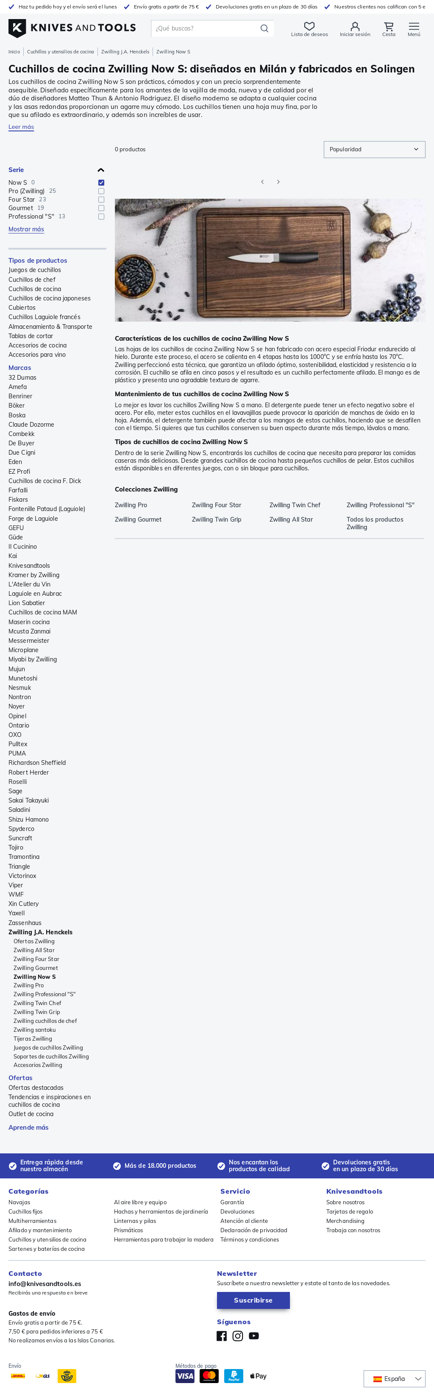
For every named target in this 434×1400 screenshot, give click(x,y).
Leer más (21, 127)
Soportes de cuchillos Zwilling (51, 1056)
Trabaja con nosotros (353, 1230)
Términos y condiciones (249, 1239)
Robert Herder (28, 772)
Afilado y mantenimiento (40, 1230)
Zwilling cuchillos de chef (45, 1020)
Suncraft (20, 838)
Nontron (19, 697)
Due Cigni (21, 452)
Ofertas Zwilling (34, 941)
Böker (16, 405)
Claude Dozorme (31, 424)
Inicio (14, 52)
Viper (15, 885)
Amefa (17, 387)
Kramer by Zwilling (33, 575)
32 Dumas (22, 377)
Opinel (17, 716)
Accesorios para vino (37, 354)
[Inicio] (72, 26)
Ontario (18, 725)
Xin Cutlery (23, 904)
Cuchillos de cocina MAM (42, 612)
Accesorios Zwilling (38, 1064)
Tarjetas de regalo (349, 1211)
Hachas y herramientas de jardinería (161, 1211)
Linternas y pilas (135, 1220)
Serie (16, 170)
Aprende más (28, 1127)
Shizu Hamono (28, 819)
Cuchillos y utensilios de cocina (60, 52)
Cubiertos (22, 307)
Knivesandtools (29, 565)
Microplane (23, 650)
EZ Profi (19, 471)
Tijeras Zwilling (33, 1038)
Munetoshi (22, 678)
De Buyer (21, 443)
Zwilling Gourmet (36, 967)
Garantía (232, 1202)
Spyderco (21, 829)
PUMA (17, 753)
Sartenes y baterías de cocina (46, 1248)
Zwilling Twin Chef (37, 1003)
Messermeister (28, 640)
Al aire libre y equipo (140, 1202)
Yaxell (16, 913)
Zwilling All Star (34, 950)
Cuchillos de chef (32, 279)
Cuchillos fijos (25, 1211)
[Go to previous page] (262, 182)
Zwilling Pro (29, 985)
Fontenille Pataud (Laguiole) (46, 509)
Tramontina (23, 857)
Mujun (16, 669)
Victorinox (22, 876)
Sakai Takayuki (28, 800)
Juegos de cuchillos (34, 270)
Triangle (19, 866)
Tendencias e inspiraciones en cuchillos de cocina (49, 1100)
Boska (17, 415)
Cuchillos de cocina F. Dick (44, 481)
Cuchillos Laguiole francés (44, 317)
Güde (15, 537)
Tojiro (15, 847)
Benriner (20, 396)
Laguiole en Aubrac (35, 593)
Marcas (19, 368)
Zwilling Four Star (36, 959)
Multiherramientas (32, 1220)
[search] (205, 28)
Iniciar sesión (354, 34)
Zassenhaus (25, 923)
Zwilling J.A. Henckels (125, 52)
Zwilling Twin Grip (37, 1011)
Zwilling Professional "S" (45, 994)
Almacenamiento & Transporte (50, 327)
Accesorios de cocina (37, 345)
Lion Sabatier (26, 603)
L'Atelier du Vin (29, 584)
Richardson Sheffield (37, 763)
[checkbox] (101, 183)
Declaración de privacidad (254, 1230)
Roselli (17, 782)
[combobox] (375, 149)
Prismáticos (128, 1230)
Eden (15, 462)
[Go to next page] (278, 182)
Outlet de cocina (31, 1114)
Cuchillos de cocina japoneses (49, 298)
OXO (15, 735)
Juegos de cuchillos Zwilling (48, 1047)
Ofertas (20, 1078)
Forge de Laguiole (33, 518)
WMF (16, 894)
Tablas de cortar (30, 336)
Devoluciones (237, 1211)
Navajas (19, 1202)
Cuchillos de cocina (34, 289)
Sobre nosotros (345, 1202)
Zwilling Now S (35, 976)
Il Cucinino (22, 546)
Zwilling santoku (35, 1029)
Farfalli (18, 490)
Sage (15, 791)
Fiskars (18, 499)
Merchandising (345, 1220)
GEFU (16, 528)
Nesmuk (19, 688)
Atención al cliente (244, 1220)
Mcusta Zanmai (29, 631)
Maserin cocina (29, 622)
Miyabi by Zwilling (32, 659)
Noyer (16, 706)
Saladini (19, 810)
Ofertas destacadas (36, 1088)
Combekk (21, 434)
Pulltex (17, 744)
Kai (12, 556)
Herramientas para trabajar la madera (164, 1239)
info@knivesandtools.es (44, 1284)
